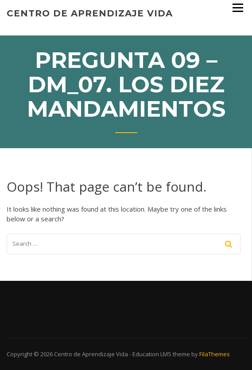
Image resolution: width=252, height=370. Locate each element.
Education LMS (151, 354)
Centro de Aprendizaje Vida (90, 13)
